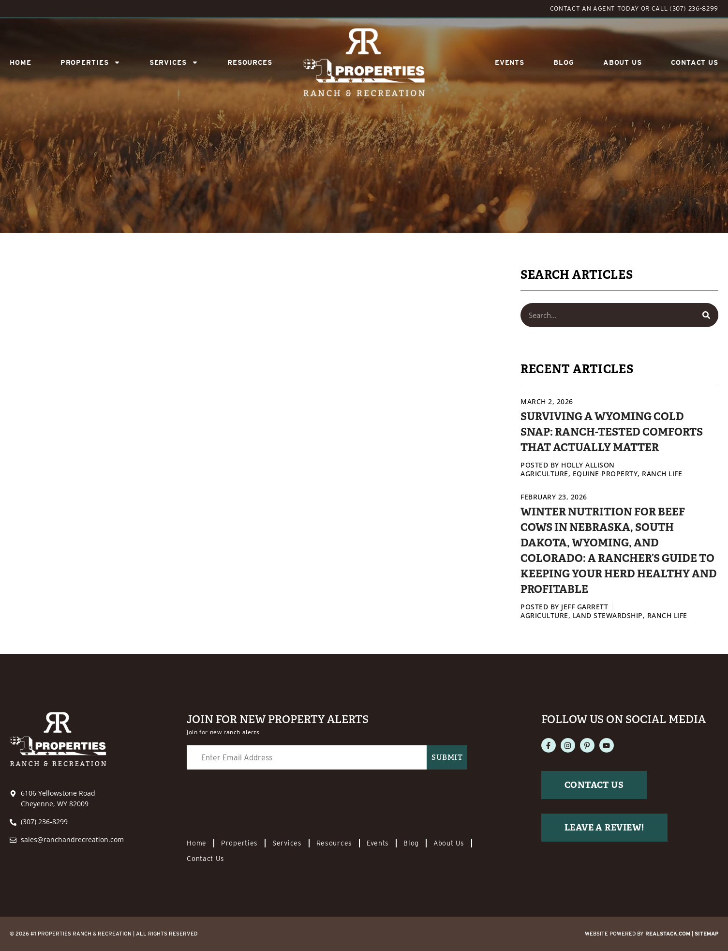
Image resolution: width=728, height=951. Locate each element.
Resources (249, 62)
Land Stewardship (608, 615)
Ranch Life (662, 473)
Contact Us (694, 62)
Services (287, 843)
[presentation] (260, 800)
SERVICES (173, 62)
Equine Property (605, 473)
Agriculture (544, 473)
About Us (622, 62)
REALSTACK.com (667, 933)
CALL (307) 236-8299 (685, 8)
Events (509, 62)
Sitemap (706, 933)
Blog (563, 62)
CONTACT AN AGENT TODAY (594, 8)
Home (20, 62)
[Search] (706, 315)
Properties (90, 62)
